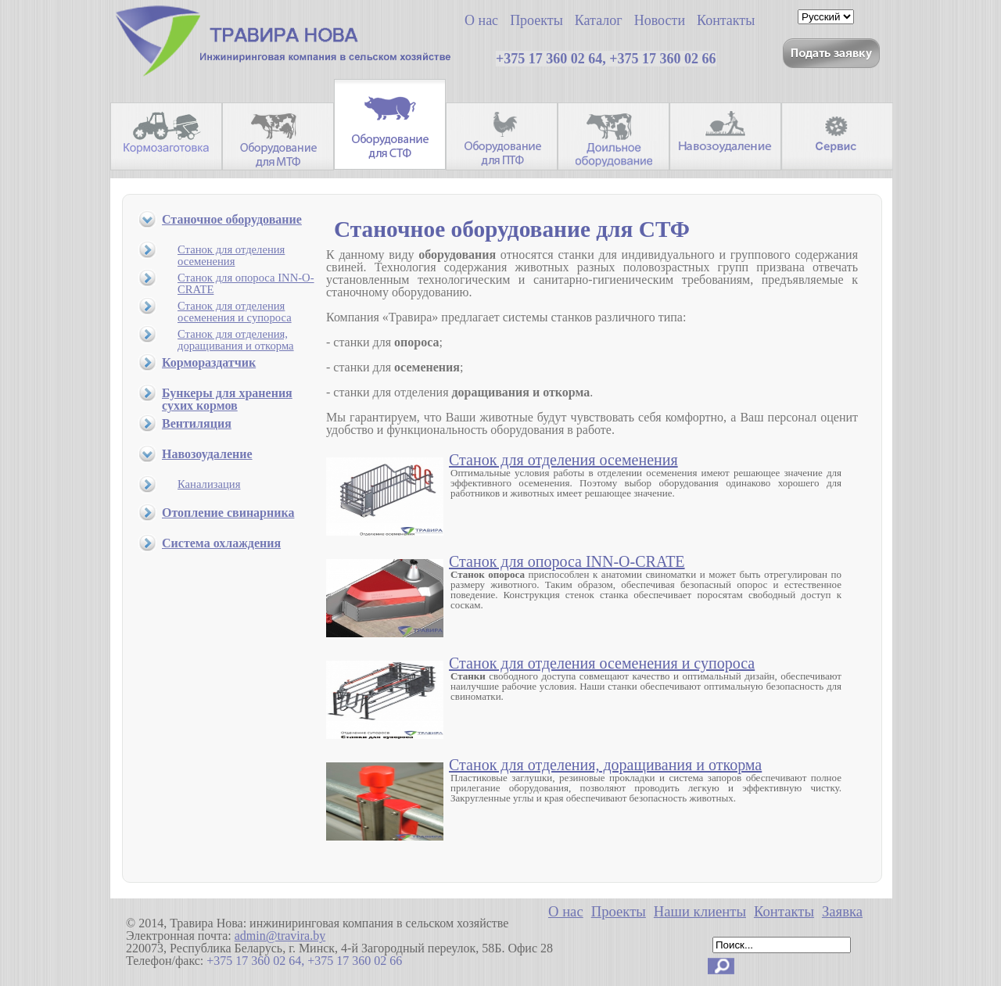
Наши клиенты (700, 911)
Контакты (784, 911)
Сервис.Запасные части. (837, 136)
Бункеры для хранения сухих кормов (227, 399)
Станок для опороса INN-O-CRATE (246, 283)
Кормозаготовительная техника (166, 136)
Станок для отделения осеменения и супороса (235, 311)
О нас (565, 911)
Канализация (209, 484)
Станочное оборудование (232, 219)
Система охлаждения (221, 543)
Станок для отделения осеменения (231, 255)
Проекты (618, 911)
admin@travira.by (280, 935)
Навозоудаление (725, 136)
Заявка (842, 911)
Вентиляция (196, 423)
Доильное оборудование (613, 136)
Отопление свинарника (228, 512)
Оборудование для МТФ (278, 136)
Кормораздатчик (209, 362)
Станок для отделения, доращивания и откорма (236, 340)
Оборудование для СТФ (390, 124)
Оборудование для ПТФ (502, 136)
